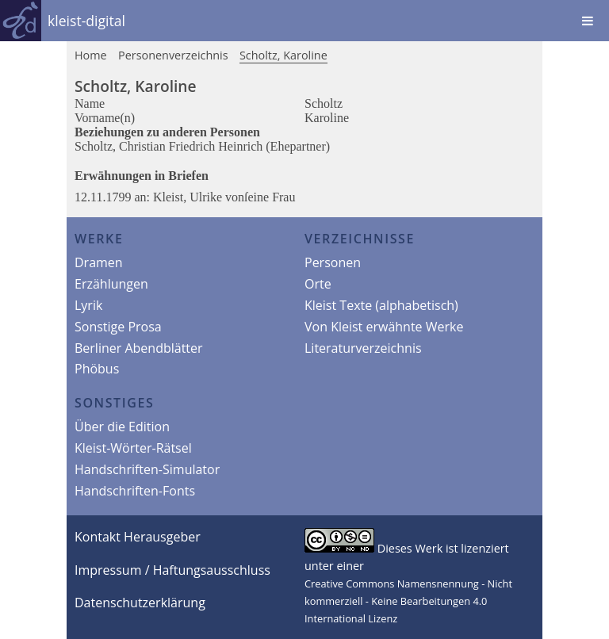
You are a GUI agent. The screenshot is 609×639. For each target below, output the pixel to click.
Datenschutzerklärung (140, 602)
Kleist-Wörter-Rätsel (133, 448)
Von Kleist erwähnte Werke (383, 326)
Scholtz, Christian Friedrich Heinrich (170, 146)
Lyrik (88, 305)
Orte (317, 284)
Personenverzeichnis (173, 55)
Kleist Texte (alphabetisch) (381, 305)
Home (91, 55)
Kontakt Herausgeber (138, 536)
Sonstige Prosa (118, 326)
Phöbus (97, 368)
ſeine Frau (269, 197)
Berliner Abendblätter (139, 348)
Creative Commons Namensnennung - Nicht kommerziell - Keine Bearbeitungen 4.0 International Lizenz (408, 601)
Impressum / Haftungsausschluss (172, 570)
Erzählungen (111, 284)
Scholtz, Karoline (283, 55)
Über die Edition (122, 426)
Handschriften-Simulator (147, 469)
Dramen (99, 262)
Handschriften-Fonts (135, 490)
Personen (332, 262)
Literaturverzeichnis (363, 348)
